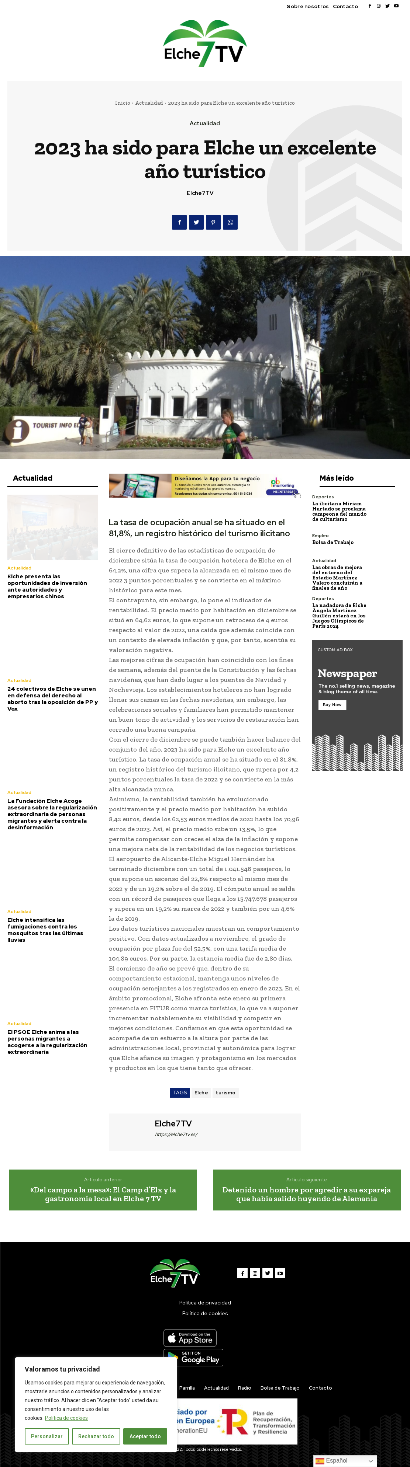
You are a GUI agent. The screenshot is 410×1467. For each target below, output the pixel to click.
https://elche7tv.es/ (176, 1134)
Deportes (323, 497)
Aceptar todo (145, 1436)
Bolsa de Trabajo (333, 542)
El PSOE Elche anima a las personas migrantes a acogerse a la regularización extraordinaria (47, 1042)
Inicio (122, 103)
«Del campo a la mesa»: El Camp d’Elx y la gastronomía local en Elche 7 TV (103, 1194)
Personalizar (47, 1436)
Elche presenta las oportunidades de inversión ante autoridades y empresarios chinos (47, 586)
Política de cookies (66, 1418)
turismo (226, 1093)
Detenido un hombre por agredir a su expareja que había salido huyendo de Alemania (307, 1194)
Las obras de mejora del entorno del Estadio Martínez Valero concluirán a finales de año (337, 577)
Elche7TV (200, 193)
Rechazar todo (96, 1436)
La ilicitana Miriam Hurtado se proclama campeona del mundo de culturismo (339, 511)
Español (331, 1461)
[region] (96, 1404)
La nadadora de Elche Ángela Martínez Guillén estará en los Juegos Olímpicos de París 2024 (339, 615)
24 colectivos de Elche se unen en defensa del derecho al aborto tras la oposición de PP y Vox (52, 698)
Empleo (320, 535)
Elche (201, 1093)
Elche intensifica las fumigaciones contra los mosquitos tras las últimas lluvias (45, 930)
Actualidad (149, 103)
